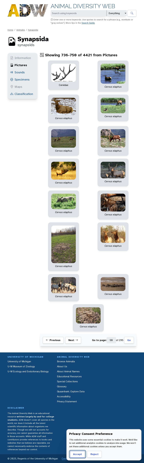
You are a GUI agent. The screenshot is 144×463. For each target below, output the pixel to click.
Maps (16, 86)
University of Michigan (19, 361)
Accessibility (63, 396)
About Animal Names (68, 371)
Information (20, 58)
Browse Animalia (66, 361)
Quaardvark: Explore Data (71, 391)
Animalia (20, 29)
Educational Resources (69, 376)
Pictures (18, 65)
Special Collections (67, 381)
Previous (53, 340)
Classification (21, 94)
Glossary (61, 386)
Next (73, 340)
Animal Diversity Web (83, 6)
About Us (62, 366)
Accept (77, 454)
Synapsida (33, 29)
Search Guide (88, 22)
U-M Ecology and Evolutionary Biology (28, 371)
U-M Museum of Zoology (21, 366)
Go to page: (99, 340)
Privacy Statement (67, 401)
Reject (94, 454)
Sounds (17, 72)
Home (10, 29)
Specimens (20, 79)
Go (129, 340)
